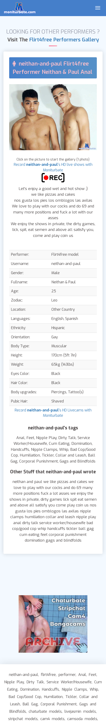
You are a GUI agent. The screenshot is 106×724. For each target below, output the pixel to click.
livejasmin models (80, 711)
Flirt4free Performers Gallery (64, 39)
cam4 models (52, 718)
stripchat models (23, 718)
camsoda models (82, 718)
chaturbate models (45, 711)
